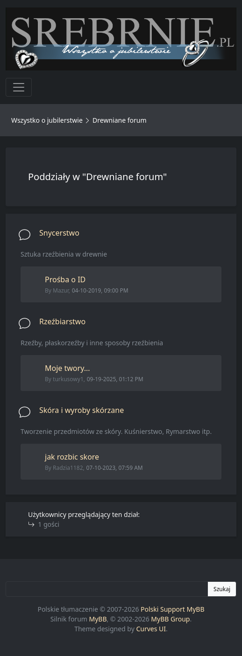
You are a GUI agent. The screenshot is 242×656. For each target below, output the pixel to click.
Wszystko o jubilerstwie (47, 120)
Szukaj (222, 589)
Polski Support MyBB (173, 609)
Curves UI (151, 628)
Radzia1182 (68, 468)
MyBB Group (170, 618)
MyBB (98, 618)
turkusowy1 (68, 379)
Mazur (61, 290)
